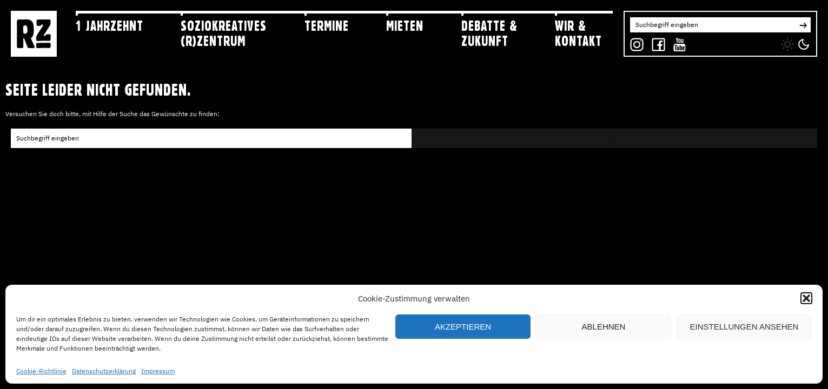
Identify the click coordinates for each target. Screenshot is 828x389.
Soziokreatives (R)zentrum (224, 33)
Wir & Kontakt (578, 33)
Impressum (158, 371)
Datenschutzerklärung (104, 371)
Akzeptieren (463, 326)
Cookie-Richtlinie (41, 371)
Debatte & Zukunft (489, 33)
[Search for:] (713, 24)
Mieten (404, 26)
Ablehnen (604, 326)
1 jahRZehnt (109, 26)
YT (677, 42)
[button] (806, 298)
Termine (326, 26)
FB (656, 42)
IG (633, 42)
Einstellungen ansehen (744, 326)
